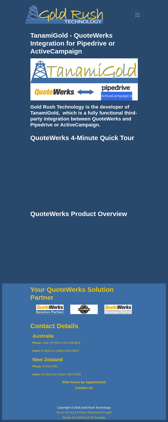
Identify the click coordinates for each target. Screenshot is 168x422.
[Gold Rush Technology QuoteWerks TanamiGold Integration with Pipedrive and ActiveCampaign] (64, 14)
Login (108, 412)
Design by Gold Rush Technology (83, 417)
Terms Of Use (65, 412)
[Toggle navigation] (137, 15)
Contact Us (84, 388)
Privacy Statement (89, 412)
